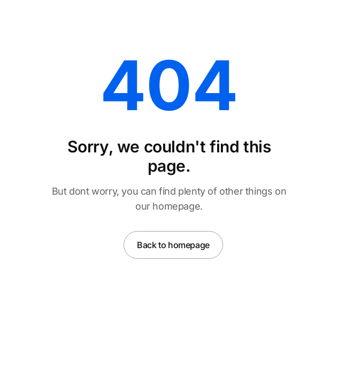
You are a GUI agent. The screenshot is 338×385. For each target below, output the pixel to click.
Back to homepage (173, 245)
